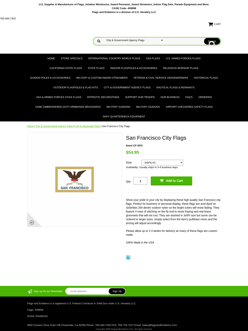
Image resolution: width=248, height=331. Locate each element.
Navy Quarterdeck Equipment (124, 116)
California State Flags (66, 68)
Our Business (170, 97)
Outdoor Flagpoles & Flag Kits (75, 87)
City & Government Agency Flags (127, 87)
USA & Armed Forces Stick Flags (58, 97)
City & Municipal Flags (87, 126)
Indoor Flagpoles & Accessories (133, 68)
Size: (129, 162)
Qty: (128, 181)
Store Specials (72, 58)
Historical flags (206, 77)
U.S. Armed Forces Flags (183, 58)
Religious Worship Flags (180, 68)
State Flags (96, 68)
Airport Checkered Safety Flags (189, 106)
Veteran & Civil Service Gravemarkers (160, 77)
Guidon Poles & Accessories (50, 77)
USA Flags (153, 58)
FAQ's (189, 97)
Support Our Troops (140, 97)
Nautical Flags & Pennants (176, 87)
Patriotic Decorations (103, 97)
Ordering (205, 97)
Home (51, 58)
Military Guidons (118, 106)
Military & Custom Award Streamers (101, 77)
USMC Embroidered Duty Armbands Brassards (68, 106)
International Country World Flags (114, 58)
